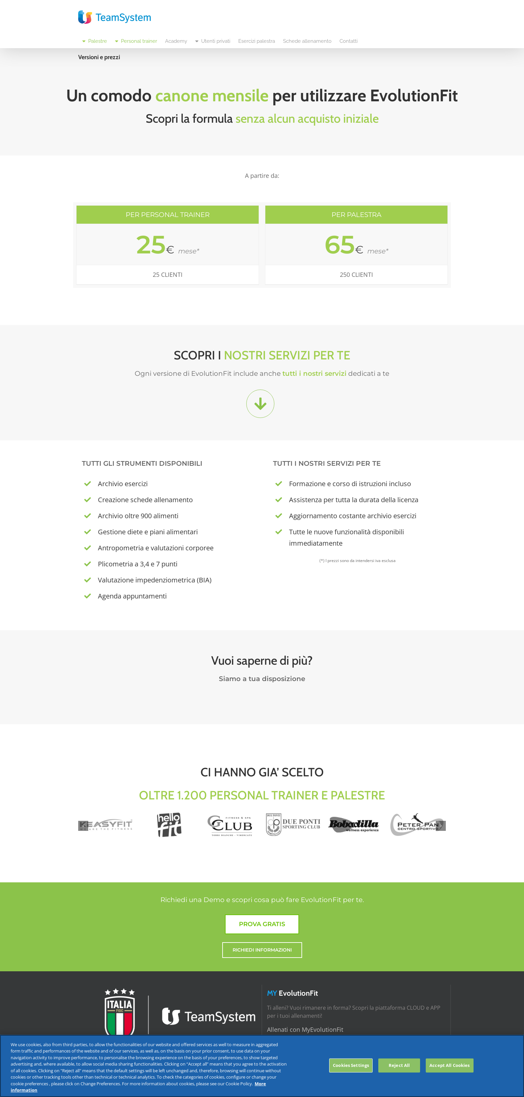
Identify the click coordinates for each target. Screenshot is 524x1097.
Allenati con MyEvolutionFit (305, 1029)
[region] (262, 1066)
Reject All (399, 1065)
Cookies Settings (351, 1065)
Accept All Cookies (449, 1065)
